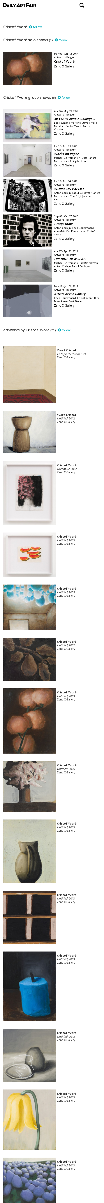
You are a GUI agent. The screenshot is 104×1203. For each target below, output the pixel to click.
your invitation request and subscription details (25, 1178)
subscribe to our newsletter (25, 1188)
